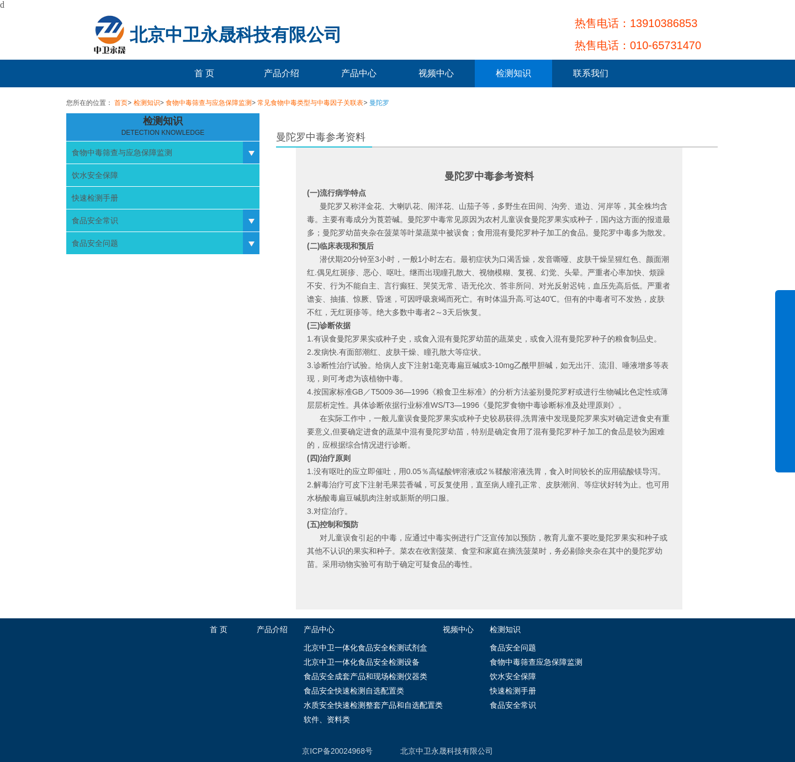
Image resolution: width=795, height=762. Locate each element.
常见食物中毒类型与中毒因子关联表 (310, 103)
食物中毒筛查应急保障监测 (536, 662)
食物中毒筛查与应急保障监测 (209, 103)
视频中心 (436, 73)
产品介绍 (281, 73)
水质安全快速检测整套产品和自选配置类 (373, 705)
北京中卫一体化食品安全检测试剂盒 (365, 647)
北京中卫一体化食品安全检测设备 (362, 662)
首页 (121, 103)
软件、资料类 (327, 719)
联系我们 (590, 73)
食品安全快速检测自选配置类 (354, 690)
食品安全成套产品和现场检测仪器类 (365, 676)
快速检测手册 (95, 197)
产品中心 (359, 73)
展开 (785, 389)
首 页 (204, 73)
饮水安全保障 (95, 175)
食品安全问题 (95, 243)
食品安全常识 (95, 220)
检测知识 (513, 73)
